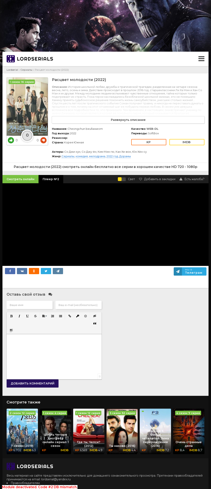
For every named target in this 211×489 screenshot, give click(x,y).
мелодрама (97, 156)
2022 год (112, 156)
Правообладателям (25, 483)
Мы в (193, 271)
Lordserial (12, 69)
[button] (11, 315)
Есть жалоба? (191, 179)
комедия (82, 156)
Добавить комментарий (32, 383)
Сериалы (26, 69)
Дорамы (125, 156)
